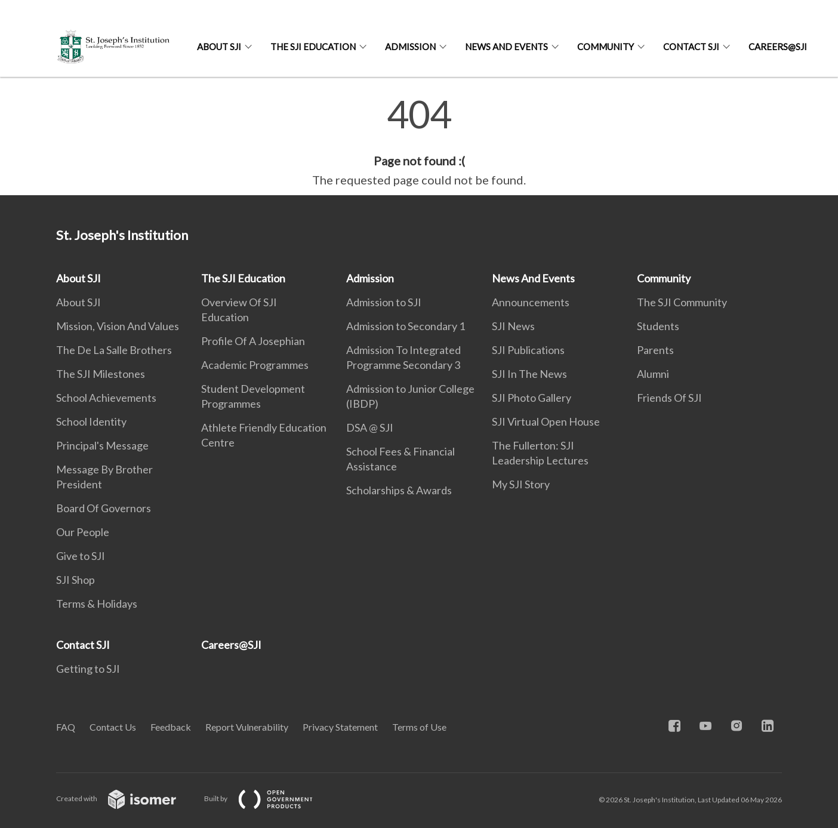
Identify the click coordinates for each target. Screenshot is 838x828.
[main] (419, 142)
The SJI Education (313, 46)
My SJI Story (521, 484)
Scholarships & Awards (399, 490)
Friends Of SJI (669, 397)
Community (605, 46)
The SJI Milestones (100, 373)
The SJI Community (682, 302)
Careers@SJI (777, 46)
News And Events (506, 46)
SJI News (513, 326)
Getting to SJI (88, 668)
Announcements (530, 302)
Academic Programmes (255, 364)
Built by (268, 798)
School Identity (91, 421)
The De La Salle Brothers (114, 349)
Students (658, 326)
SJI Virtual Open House (546, 421)
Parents (655, 349)
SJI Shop (75, 579)
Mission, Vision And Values (117, 326)
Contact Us (113, 726)
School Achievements (106, 397)
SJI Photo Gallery (531, 397)
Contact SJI (691, 46)
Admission (410, 46)
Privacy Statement (340, 726)
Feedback (170, 726)
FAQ (65, 726)
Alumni (653, 373)
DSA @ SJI (369, 427)
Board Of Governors (103, 508)
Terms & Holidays (96, 603)
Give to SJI (80, 555)
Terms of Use (419, 726)
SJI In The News (529, 373)
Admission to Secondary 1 (405, 326)
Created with (125, 798)
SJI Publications (528, 349)
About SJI (219, 46)
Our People (82, 531)
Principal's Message (102, 445)
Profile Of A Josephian (253, 340)
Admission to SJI (383, 302)
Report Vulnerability (246, 726)
